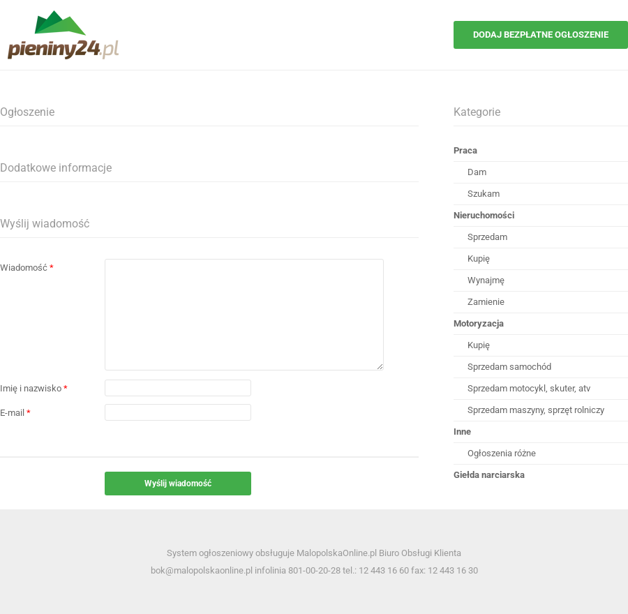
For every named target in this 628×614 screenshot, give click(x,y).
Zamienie (486, 302)
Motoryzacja (479, 323)
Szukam (484, 193)
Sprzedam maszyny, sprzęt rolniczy (536, 410)
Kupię (479, 258)
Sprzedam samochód (509, 366)
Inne (462, 431)
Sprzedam (487, 237)
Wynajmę (486, 280)
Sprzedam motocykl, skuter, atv (529, 388)
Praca (465, 150)
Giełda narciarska (489, 475)
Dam (477, 172)
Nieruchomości (484, 215)
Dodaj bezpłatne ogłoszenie (540, 34)
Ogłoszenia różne (502, 453)
